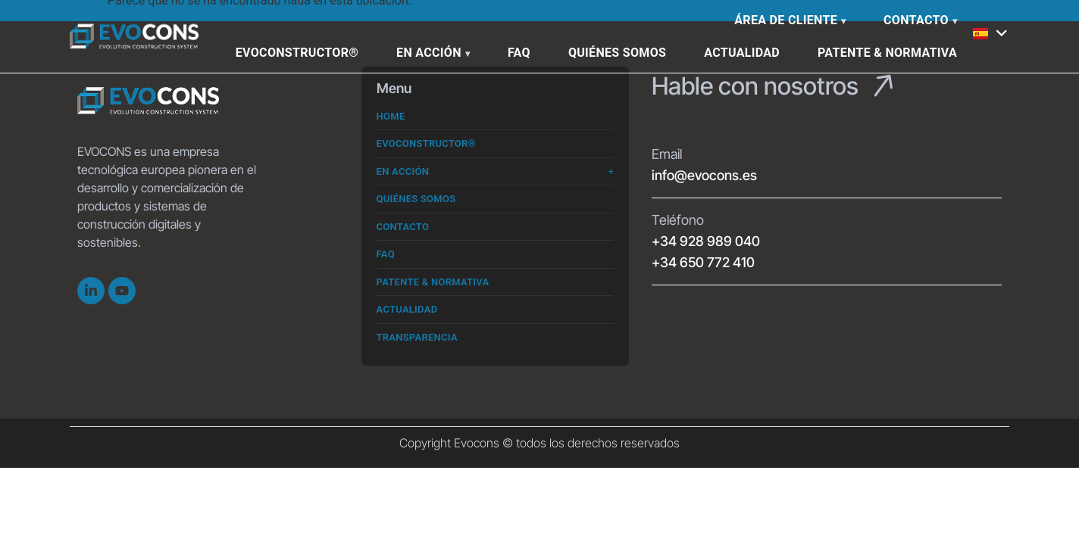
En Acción (428, 52)
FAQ (519, 52)
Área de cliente (785, 20)
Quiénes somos (617, 52)
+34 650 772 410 (703, 262)
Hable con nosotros (755, 86)
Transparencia (417, 337)
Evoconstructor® (297, 52)
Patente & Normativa (887, 52)
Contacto (916, 20)
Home (391, 116)
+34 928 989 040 (706, 241)
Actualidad (742, 52)
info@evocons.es (704, 175)
